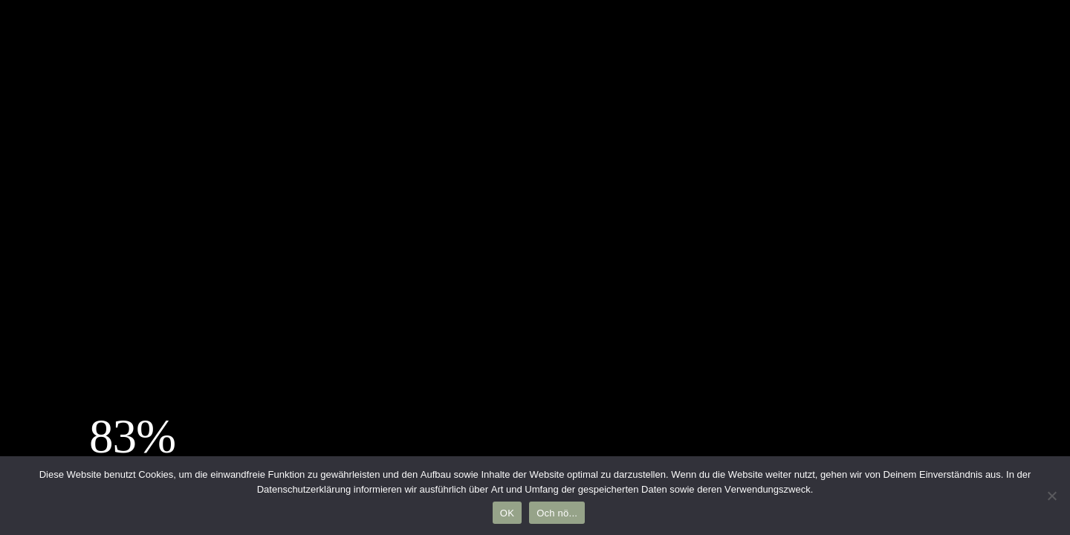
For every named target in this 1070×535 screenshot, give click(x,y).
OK (507, 513)
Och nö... (556, 513)
